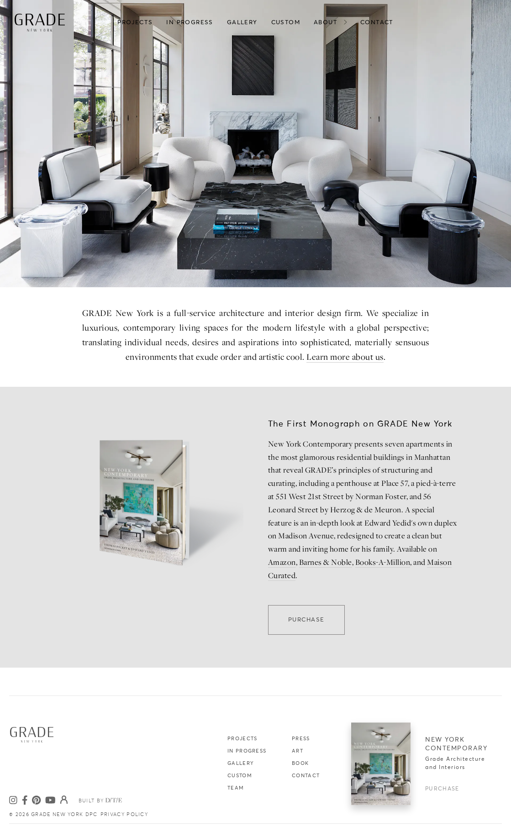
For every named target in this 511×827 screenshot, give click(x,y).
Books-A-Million (383, 562)
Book (300, 763)
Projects (242, 738)
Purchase (306, 620)
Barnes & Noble (325, 562)
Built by (104, 800)
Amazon (282, 562)
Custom (239, 775)
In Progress (246, 750)
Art (297, 750)
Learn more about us (345, 356)
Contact (306, 775)
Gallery (240, 763)
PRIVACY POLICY (124, 814)
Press (301, 738)
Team (235, 787)
